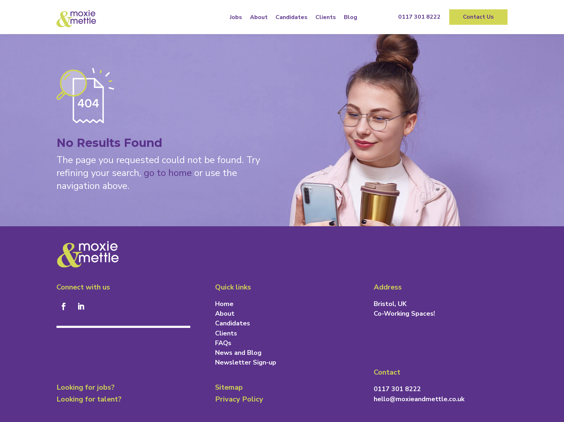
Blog (350, 17)
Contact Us (478, 17)
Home (224, 304)
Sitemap (229, 387)
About (259, 17)
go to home (168, 173)
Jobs (236, 17)
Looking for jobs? (85, 387)
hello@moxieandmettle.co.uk (419, 399)
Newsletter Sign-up (245, 362)
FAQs (223, 343)
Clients (325, 17)
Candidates (292, 17)
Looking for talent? (89, 399)
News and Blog (238, 352)
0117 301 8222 (419, 17)
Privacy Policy (239, 399)
